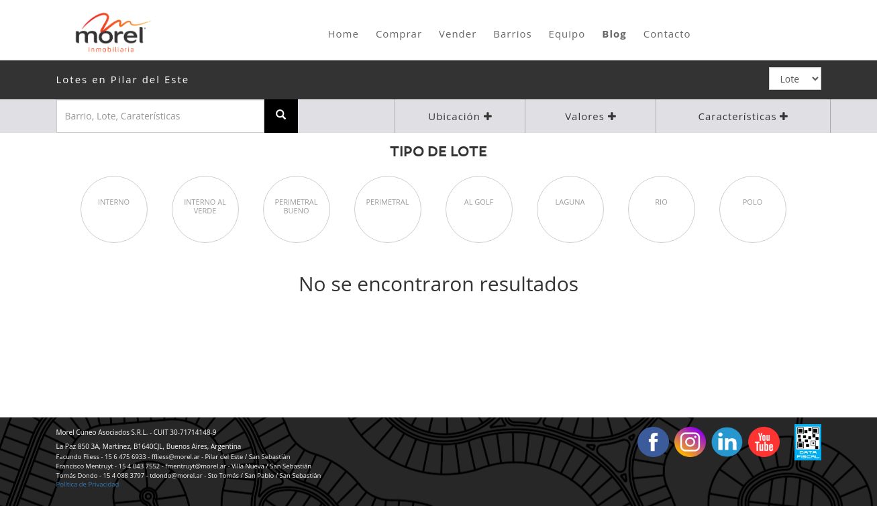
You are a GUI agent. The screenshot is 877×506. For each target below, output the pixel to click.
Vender (457, 33)
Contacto (667, 33)
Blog (614, 33)
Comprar (399, 33)
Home (343, 33)
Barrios (512, 33)
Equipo (567, 33)
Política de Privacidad (87, 484)
